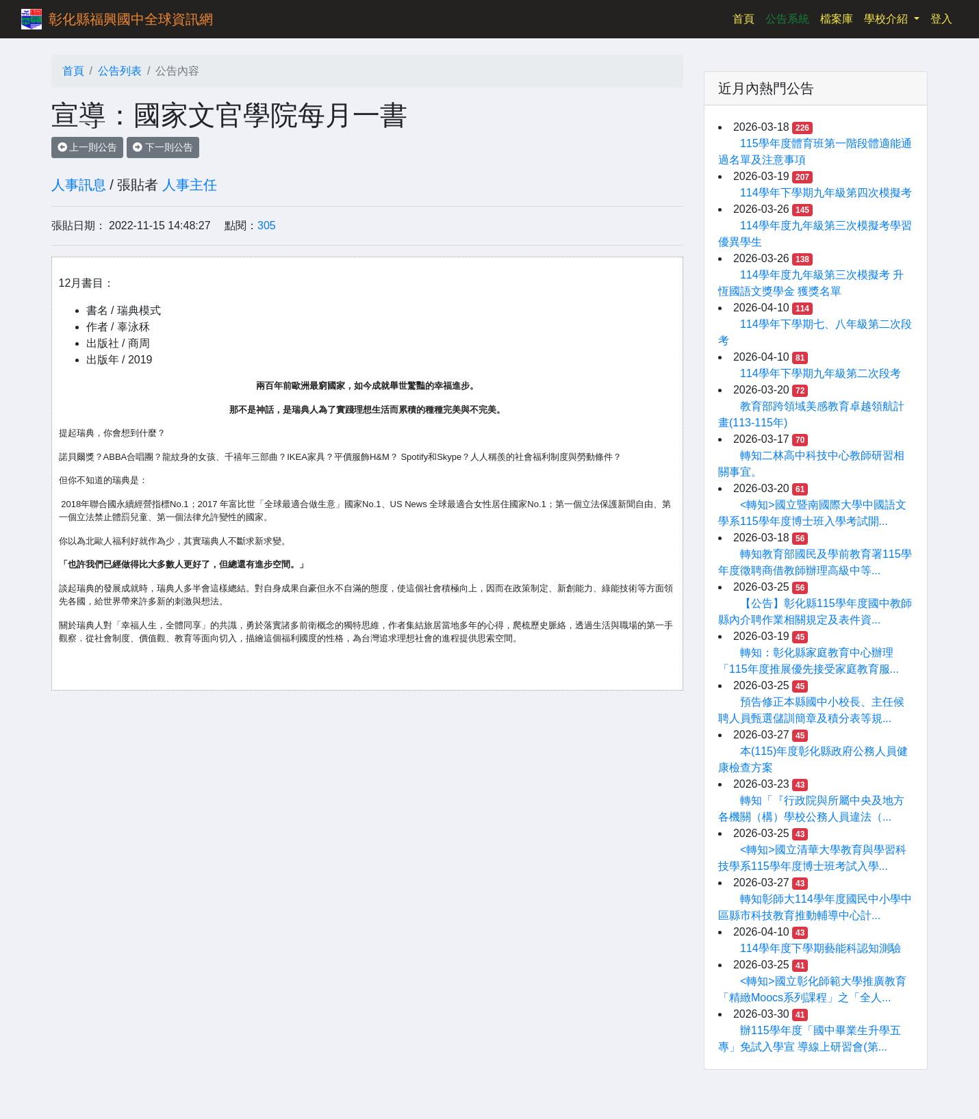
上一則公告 (88, 147)
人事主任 (189, 184)
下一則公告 (163, 147)
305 (266, 225)
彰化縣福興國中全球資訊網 (131, 19)
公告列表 (120, 71)
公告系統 (787, 19)
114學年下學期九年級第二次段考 (820, 373)
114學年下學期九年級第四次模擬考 (826, 192)
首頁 (746, 17)
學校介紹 (887, 19)
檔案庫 (836, 19)
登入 (941, 19)
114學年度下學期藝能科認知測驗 (820, 948)
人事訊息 (78, 184)
